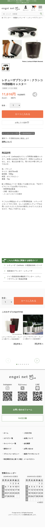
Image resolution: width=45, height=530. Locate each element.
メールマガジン (29, 459)
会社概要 (27, 443)
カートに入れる (22, 114)
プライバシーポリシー (11, 454)
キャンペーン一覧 (10, 443)
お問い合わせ (28, 449)
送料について (7, 142)
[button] (37, 360)
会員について (28, 438)
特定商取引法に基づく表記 (13, 459)
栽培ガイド (7, 449)
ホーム (6, 433)
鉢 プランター (6, 18)
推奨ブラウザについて (31, 454)
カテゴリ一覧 (8, 438)
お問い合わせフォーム (22, 410)
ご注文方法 (28, 433)
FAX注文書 (22, 418)
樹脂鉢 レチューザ (19, 18)
